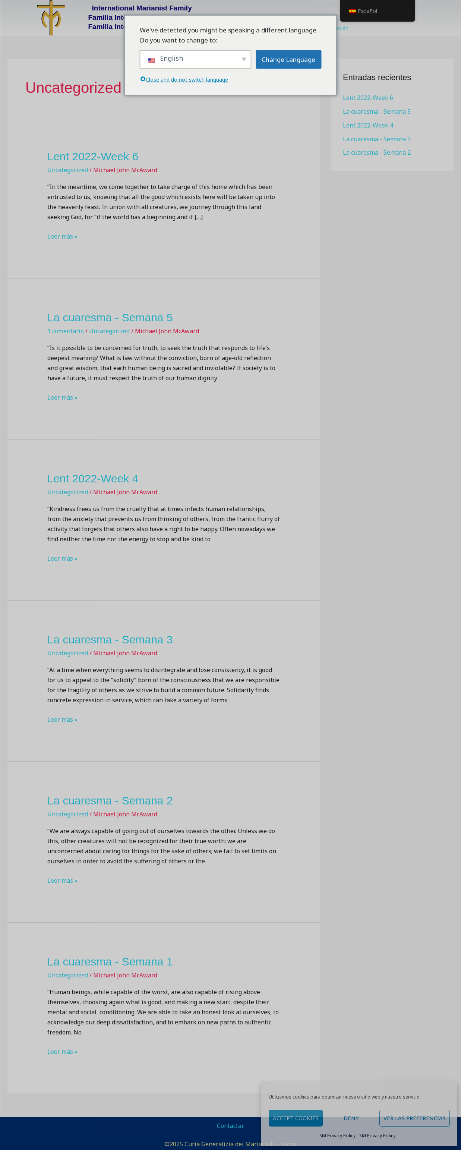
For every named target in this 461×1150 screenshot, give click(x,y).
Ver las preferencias (414, 1118)
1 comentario (65, 331)
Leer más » (62, 235)
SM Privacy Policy (337, 1135)
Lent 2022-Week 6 (93, 156)
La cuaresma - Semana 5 (110, 317)
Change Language (288, 59)
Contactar (230, 1126)
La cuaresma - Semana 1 (110, 961)
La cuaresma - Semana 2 (110, 800)
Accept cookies (296, 1118)
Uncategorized (67, 170)
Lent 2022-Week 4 (93, 478)
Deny (351, 1118)
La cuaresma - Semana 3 (110, 639)
